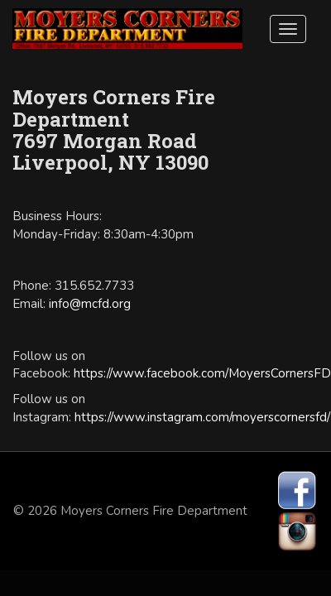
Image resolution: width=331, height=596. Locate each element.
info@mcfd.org (90, 304)
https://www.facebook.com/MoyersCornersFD (202, 373)
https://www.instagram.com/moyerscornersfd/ (202, 417)
